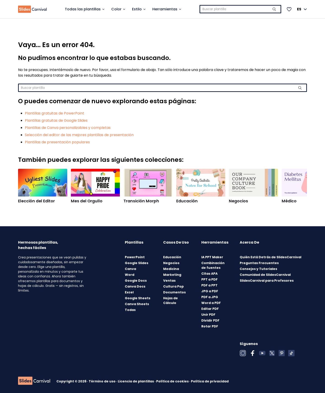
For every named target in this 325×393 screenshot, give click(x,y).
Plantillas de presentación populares (57, 142)
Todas (130, 310)
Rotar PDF (209, 326)
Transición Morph (141, 201)
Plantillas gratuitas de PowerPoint (54, 113)
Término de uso (102, 381)
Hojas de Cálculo (170, 300)
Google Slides (136, 263)
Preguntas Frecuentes (259, 263)
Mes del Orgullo (86, 201)
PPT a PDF (209, 279)
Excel (129, 292)
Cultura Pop (173, 286)
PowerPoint (135, 257)
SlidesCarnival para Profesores (267, 280)
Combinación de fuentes (213, 265)
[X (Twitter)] (272, 353)
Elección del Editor (36, 201)
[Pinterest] (282, 353)
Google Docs (136, 280)
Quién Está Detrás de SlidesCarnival (270, 257)
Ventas (169, 280)
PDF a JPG (209, 297)
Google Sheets (137, 298)
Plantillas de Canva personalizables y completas (68, 127)
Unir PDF (208, 314)
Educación (187, 201)
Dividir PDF (210, 320)
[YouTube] (262, 353)
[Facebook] (252, 353)
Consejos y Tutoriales (258, 269)
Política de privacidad (210, 381)
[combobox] (240, 9)
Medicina (171, 269)
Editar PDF (210, 308)
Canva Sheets (137, 304)
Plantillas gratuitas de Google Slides (56, 120)
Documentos (174, 292)
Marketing (172, 274)
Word (129, 274)
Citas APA (209, 273)
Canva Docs (135, 286)
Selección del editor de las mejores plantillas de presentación (79, 134)
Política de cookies (172, 381)
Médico (289, 201)
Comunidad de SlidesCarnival (265, 274)
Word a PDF (211, 303)
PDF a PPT (209, 285)
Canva (130, 269)
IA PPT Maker (212, 257)
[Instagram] (243, 353)
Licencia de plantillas (136, 381)
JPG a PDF (209, 291)
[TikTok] (291, 353)
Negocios (238, 201)
